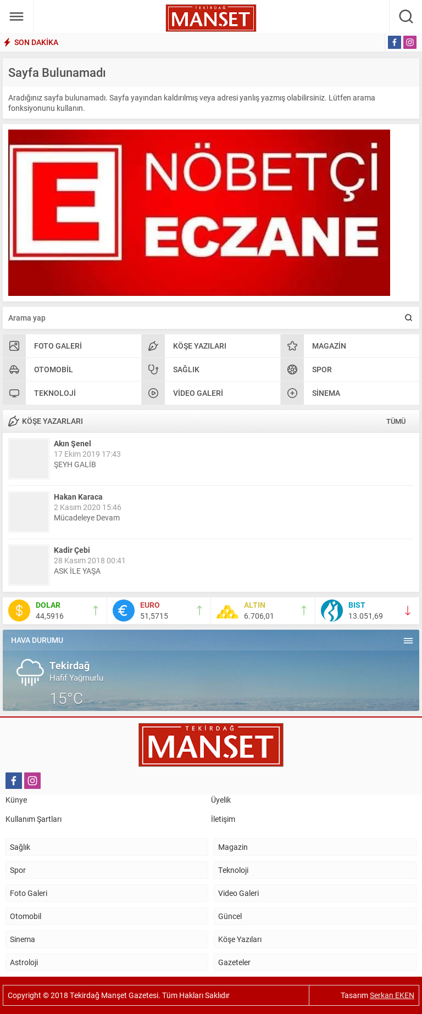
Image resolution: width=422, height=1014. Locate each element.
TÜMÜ (396, 421)
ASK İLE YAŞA (77, 570)
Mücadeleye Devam (87, 517)
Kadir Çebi (72, 550)
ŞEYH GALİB (75, 464)
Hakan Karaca (78, 496)
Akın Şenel (72, 443)
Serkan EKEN (392, 995)
